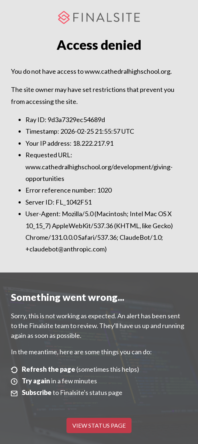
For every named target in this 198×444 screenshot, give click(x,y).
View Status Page (99, 425)
